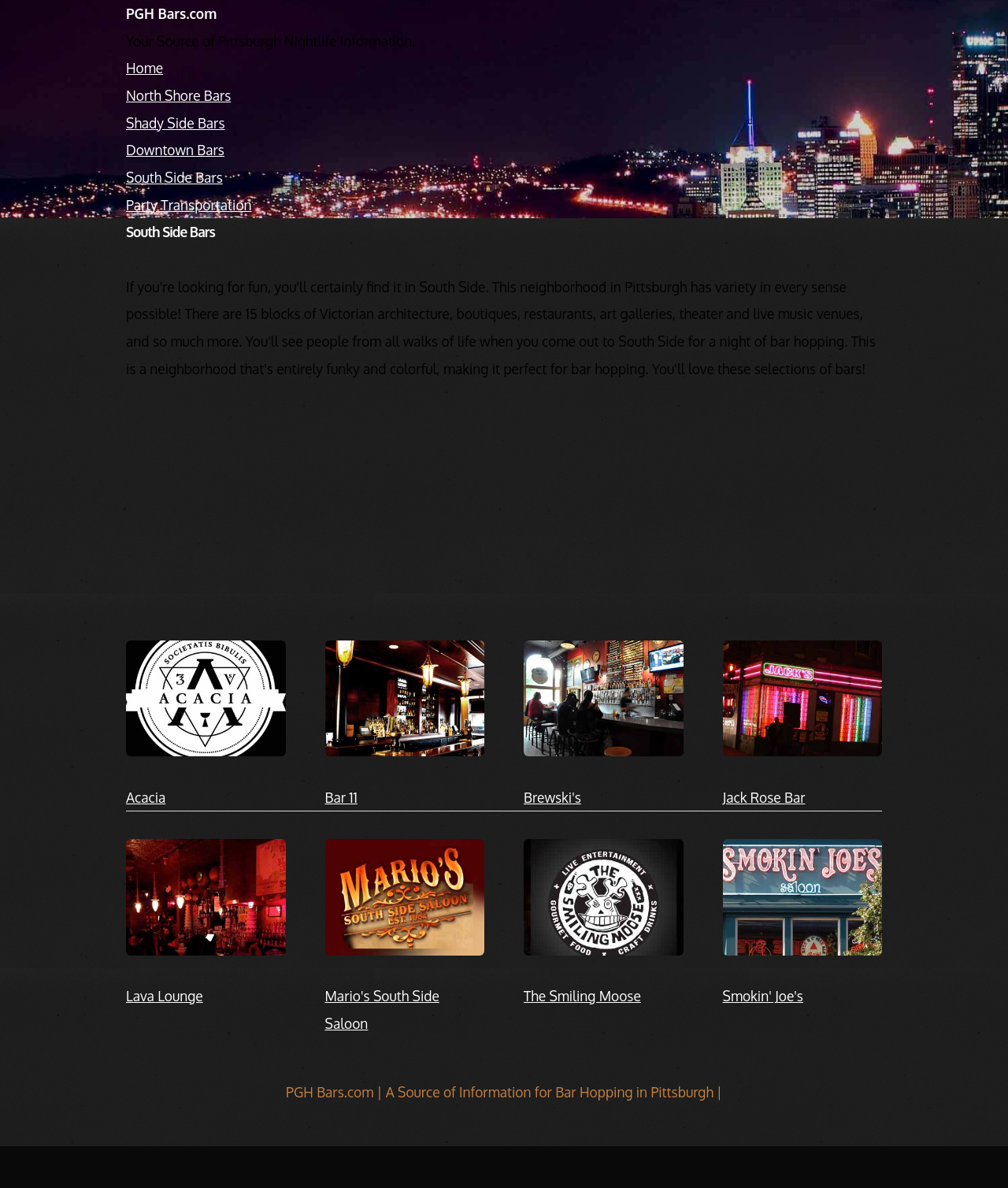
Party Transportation (189, 204)
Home (144, 67)
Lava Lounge (164, 995)
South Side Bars (174, 177)
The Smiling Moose (582, 995)
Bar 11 (341, 797)
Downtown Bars (175, 149)
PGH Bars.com (171, 13)
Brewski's (552, 797)
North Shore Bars (178, 95)
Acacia (145, 797)
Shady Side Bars (175, 123)
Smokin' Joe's (763, 995)
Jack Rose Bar (764, 797)
